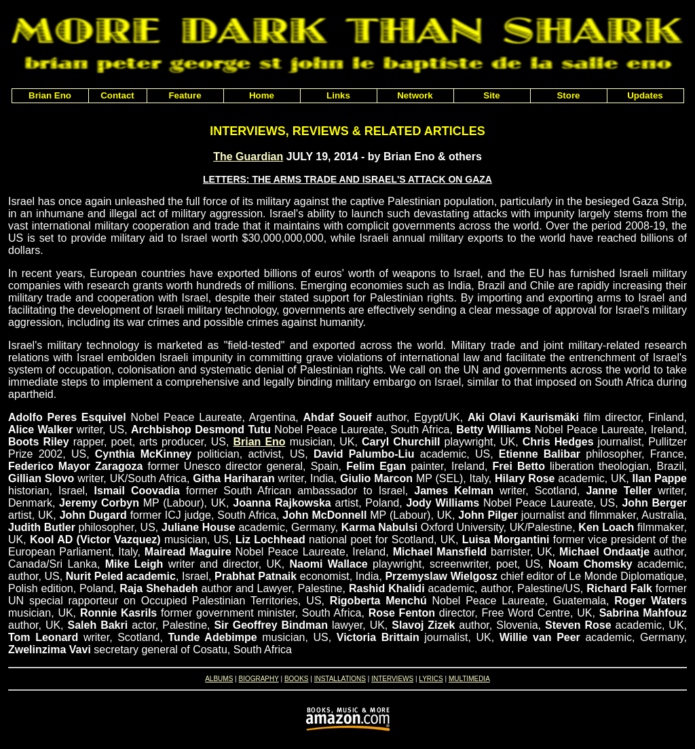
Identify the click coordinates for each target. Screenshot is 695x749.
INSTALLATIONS (340, 678)
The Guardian (248, 156)
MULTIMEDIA (469, 678)
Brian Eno (259, 441)
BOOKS (296, 678)
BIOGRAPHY (258, 678)
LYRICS (431, 678)
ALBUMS (219, 678)
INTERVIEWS (392, 678)
